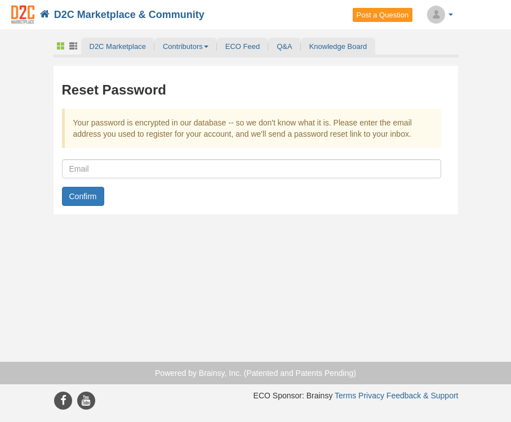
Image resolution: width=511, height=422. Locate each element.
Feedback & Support (422, 395)
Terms (345, 395)
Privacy (371, 395)
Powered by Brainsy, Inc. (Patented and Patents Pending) (255, 373)
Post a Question (383, 15)
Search (472, 15)
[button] (185, 46)
